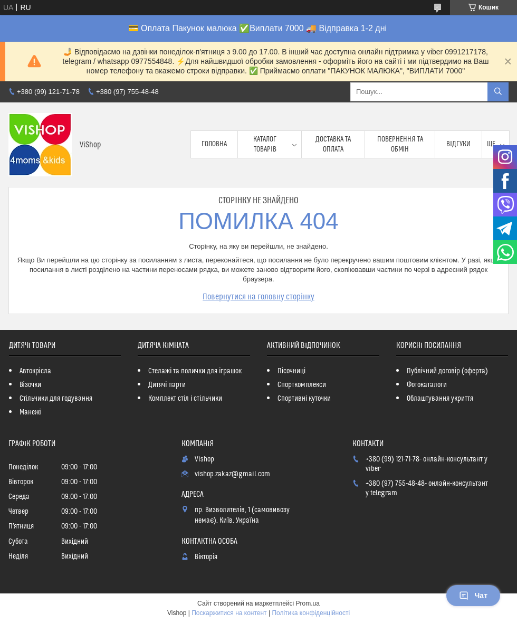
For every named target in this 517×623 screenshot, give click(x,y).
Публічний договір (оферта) (447, 371)
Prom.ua (308, 603)
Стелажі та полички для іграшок (195, 371)
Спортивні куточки (304, 398)
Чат (473, 595)
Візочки (30, 385)
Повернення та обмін (400, 144)
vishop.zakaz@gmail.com (232, 474)
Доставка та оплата (333, 144)
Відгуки (458, 144)
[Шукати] (498, 91)
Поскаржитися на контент (229, 613)
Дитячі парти (167, 385)
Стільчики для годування (56, 398)
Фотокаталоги (427, 385)
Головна (214, 144)
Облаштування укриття (440, 398)
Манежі (30, 412)
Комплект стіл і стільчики (185, 398)
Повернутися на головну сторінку (258, 296)
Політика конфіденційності (311, 613)
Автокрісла (35, 371)
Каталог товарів (264, 144)
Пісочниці (291, 371)
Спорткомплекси (301, 385)
